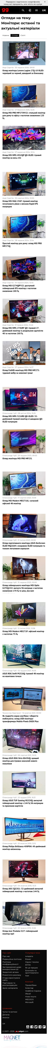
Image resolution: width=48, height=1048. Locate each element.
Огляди (15, 35)
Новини (5, 35)
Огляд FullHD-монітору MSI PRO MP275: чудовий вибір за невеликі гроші (20, 371)
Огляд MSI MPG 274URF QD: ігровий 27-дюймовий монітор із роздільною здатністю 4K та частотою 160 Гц (22, 331)
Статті (23, 35)
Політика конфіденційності (10, 963)
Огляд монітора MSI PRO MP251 (17, 458)
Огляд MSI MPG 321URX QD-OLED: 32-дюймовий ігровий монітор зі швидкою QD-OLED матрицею (22, 419)
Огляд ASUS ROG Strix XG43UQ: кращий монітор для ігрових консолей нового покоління (20, 761)
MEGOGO (29, 999)
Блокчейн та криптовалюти (32, 971)
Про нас (6, 956)
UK (3, 1023)
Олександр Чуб (9, 413)
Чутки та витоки (9, 1012)
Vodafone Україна (33, 991)
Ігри (27, 976)
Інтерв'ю (29, 956)
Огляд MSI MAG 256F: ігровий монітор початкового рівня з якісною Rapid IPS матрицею (20, 204)
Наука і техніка (32, 962)
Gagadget (5, 9)
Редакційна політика (11, 959)
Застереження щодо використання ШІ (11, 968)
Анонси (5, 1017)
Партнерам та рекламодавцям (9, 984)
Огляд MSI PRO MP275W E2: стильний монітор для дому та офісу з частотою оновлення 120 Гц (23, 115)
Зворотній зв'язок (10, 972)
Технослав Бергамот (11, 713)
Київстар (29, 988)
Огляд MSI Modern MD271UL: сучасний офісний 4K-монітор (20, 502)
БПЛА (28, 965)
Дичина (5, 1015)
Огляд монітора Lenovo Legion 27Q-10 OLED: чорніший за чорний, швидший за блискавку (23, 72)
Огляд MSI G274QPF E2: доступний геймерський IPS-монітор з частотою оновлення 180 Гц (19, 288)
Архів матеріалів (10, 988)
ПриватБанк (30, 985)
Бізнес (28, 959)
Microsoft (29, 1002)
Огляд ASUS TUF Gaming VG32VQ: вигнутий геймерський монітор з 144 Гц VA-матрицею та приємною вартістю (22, 803)
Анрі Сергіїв (8, 67)
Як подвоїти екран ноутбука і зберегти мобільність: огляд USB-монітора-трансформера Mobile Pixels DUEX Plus (20, 719)
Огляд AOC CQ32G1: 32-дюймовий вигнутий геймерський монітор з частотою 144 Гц (22, 890)
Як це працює (31, 968)
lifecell (28, 994)
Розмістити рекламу (11, 975)
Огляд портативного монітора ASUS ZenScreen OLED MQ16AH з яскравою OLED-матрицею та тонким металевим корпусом (23, 546)
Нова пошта (30, 996)
